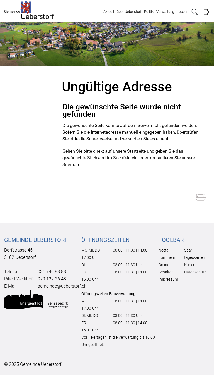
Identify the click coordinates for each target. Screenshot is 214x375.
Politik (149, 11)
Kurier (189, 264)
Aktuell (108, 11)
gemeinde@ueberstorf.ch (62, 286)
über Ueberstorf (129, 11)
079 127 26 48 (52, 278)
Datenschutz (195, 272)
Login (206, 12)
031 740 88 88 (52, 271)
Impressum (168, 279)
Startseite (136, 151)
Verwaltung (165, 11)
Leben (182, 11)
